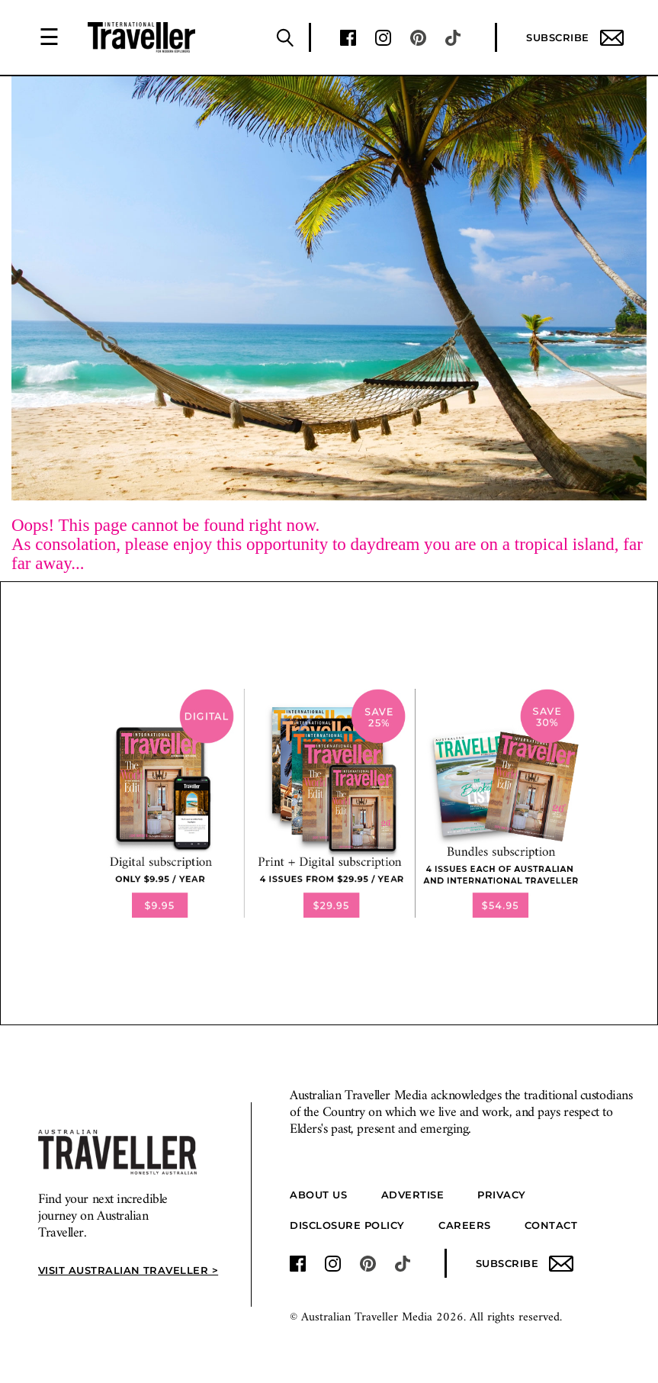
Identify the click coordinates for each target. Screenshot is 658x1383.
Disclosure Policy (347, 1225)
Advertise (413, 1194)
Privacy (501, 1194)
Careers (464, 1225)
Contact (551, 1225)
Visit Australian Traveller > (125, 1270)
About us (318, 1194)
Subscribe (575, 38)
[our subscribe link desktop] (329, 803)
